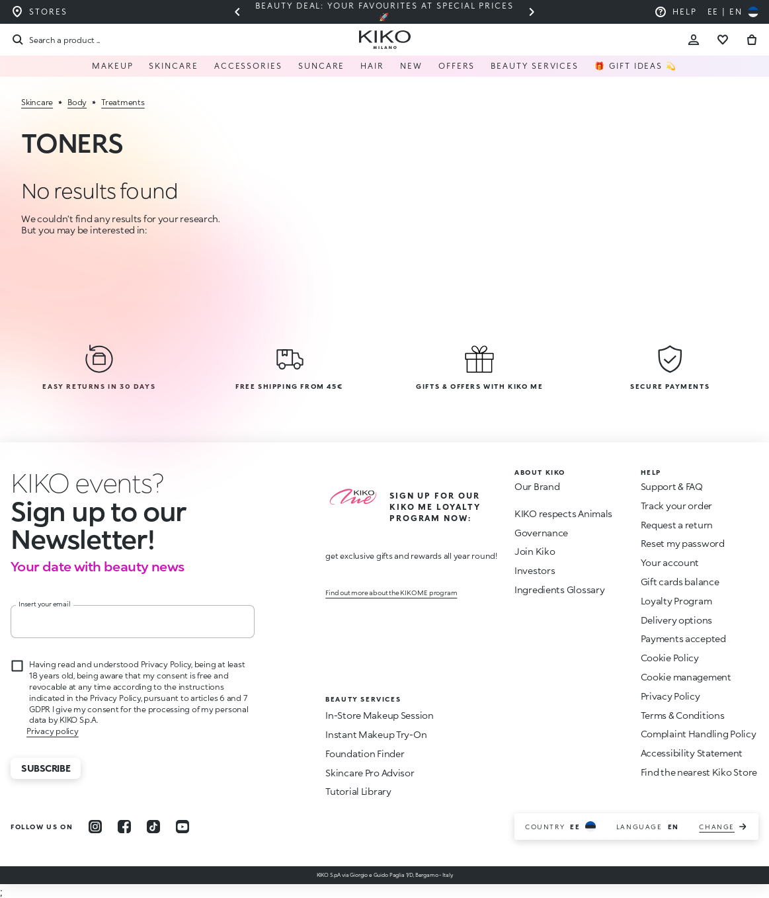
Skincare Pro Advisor (369, 772)
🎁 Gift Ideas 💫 (635, 66)
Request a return (677, 524)
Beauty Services (535, 66)
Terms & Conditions (683, 715)
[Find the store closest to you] (39, 12)
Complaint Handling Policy (698, 733)
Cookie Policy (670, 657)
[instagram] (95, 826)
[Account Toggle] (693, 39)
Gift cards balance (680, 581)
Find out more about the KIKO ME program (391, 592)
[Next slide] (531, 12)
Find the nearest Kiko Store (699, 772)
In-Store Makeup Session (379, 715)
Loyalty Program (676, 600)
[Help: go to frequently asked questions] (675, 12)
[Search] (55, 39)
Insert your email (45, 604)
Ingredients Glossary (559, 589)
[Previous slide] (237, 12)
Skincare (173, 66)
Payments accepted (683, 638)
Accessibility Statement (692, 752)
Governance (541, 532)
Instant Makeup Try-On (375, 734)
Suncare (321, 66)
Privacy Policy (670, 696)
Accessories (248, 66)
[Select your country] (733, 12)
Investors (534, 570)
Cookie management (686, 677)
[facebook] (124, 826)
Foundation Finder (364, 753)
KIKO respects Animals (563, 513)
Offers (456, 66)
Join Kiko (534, 551)
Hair (372, 66)
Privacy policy (52, 731)
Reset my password (683, 543)
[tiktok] (153, 826)
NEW (411, 66)
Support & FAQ (672, 486)
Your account (670, 562)
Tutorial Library (358, 791)
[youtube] (182, 826)
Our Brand (536, 486)
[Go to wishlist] (722, 39)
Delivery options (677, 620)
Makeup (113, 66)
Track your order (677, 505)
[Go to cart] (751, 39)
